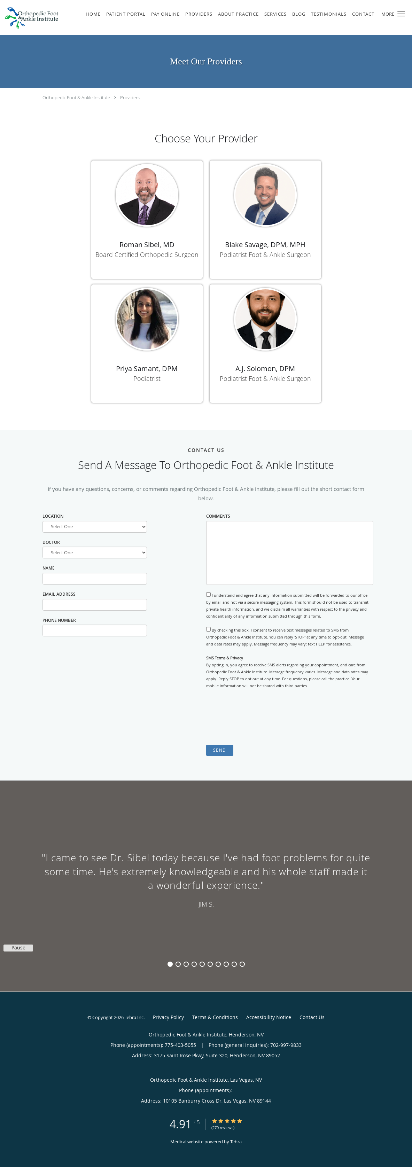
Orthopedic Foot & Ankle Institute (76, 97)
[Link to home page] (30, 17)
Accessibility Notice (268, 1017)
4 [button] (194, 964)
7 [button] (218, 964)
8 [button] (226, 964)
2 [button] (178, 964)
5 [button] (202, 964)
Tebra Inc (134, 1017)
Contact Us (312, 1017)
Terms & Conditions (215, 1017)
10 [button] (242, 964)
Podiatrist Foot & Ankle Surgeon (265, 254)
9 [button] (234, 964)
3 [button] (186, 964)
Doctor (51, 542)
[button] (401, 13)
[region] (206, 879)
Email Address (59, 594)
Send (219, 750)
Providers (130, 97)
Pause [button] (18, 948)
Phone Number (59, 620)
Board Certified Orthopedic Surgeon (147, 254)
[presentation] (259, 716)
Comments (218, 516)
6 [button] (210, 964)
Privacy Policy (168, 1017)
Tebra (236, 1141)
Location (52, 516)
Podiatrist (147, 378)
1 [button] (170, 964)
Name (48, 568)
